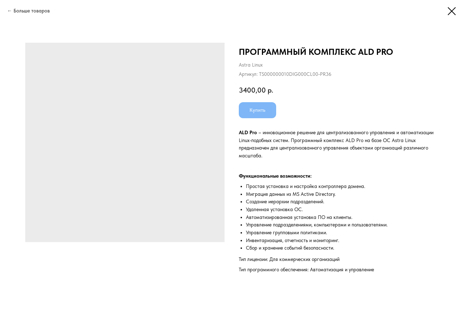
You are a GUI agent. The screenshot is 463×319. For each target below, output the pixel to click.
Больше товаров (32, 11)
